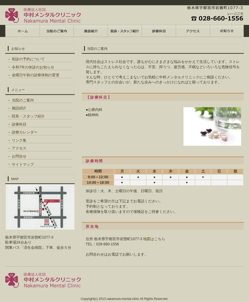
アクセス (19, 148)
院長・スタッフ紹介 (28, 116)
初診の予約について (28, 59)
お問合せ (19, 156)
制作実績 (124, 31)
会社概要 (227, 31)
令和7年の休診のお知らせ (33, 67)
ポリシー (193, 31)
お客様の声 (159, 31)
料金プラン (56, 31)
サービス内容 (90, 31)
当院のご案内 (23, 100)
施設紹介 (19, 108)
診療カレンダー (24, 132)
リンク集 (19, 140)
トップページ (22, 31)
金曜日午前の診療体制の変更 (35, 75)
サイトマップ (23, 164)
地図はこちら (154, 239)
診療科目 (19, 124)
